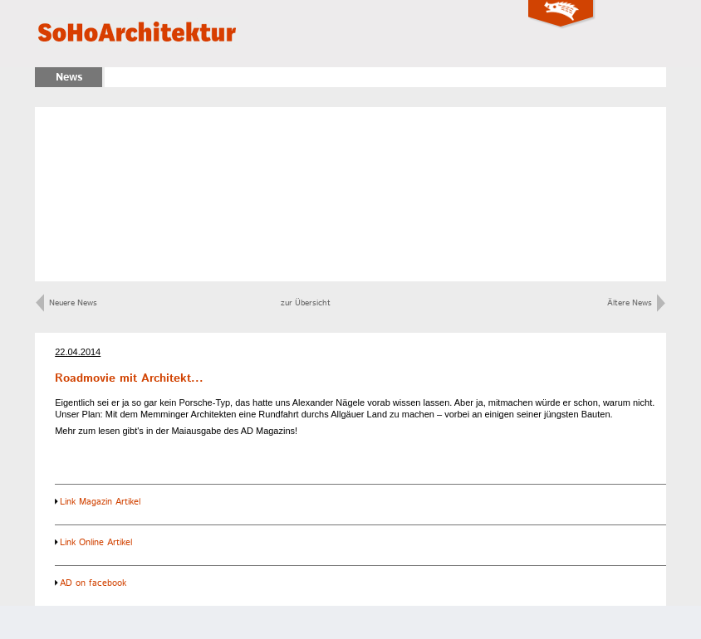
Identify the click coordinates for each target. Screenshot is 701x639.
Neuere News (66, 303)
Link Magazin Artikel (100, 502)
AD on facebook (93, 583)
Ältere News (636, 303)
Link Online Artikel (96, 542)
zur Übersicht (306, 303)
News (69, 77)
